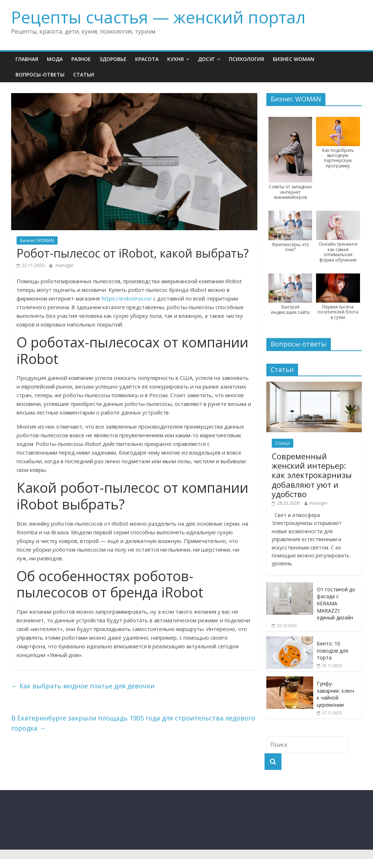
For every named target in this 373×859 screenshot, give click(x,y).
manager (64, 265)
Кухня (175, 59)
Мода (55, 59)
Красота (147, 59)
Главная (26, 59)
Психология (246, 59)
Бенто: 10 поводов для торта (332, 650)
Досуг (206, 59)
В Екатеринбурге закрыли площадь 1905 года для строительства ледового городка (133, 723)
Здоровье (112, 59)
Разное (81, 59)
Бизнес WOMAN (293, 59)
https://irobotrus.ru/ (127, 298)
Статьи (83, 74)
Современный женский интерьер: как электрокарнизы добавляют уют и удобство (312, 475)
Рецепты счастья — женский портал (158, 17)
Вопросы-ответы (40, 74)
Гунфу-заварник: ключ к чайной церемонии (335, 694)
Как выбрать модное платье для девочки (83, 685)
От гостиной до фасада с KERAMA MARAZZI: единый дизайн (336, 603)
